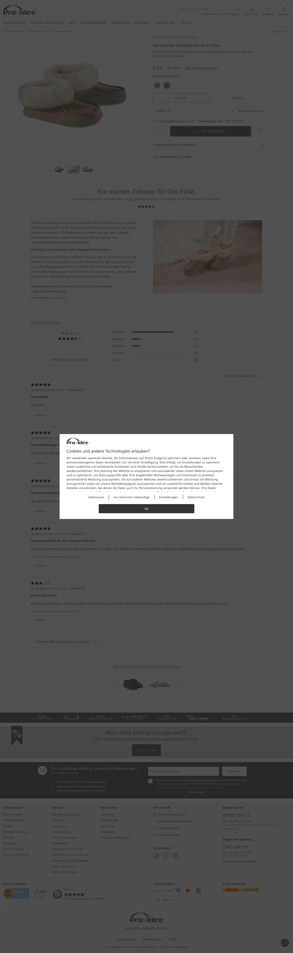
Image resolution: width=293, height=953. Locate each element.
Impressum (96, 497)
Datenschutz (196, 497)
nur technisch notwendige (132, 497)
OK (146, 509)
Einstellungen (168, 497)
